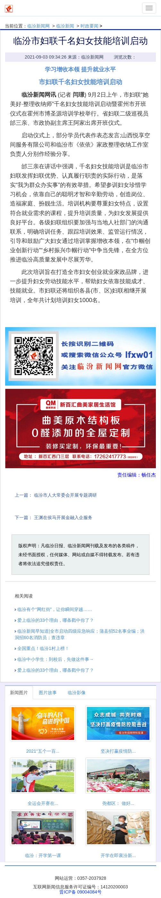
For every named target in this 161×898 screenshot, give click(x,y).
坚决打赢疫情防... (118, 751)
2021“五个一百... (42, 751)
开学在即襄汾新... (118, 855)
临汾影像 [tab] (77, 692)
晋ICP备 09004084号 (80, 891)
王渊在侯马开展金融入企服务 (63, 517)
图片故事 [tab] (48, 692)
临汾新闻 (65, 25)
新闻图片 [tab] (19, 692)
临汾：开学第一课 (43, 855)
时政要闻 (89, 25)
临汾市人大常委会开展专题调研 (65, 495)
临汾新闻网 (38, 25)
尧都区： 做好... (118, 803)
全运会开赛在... (43, 803)
